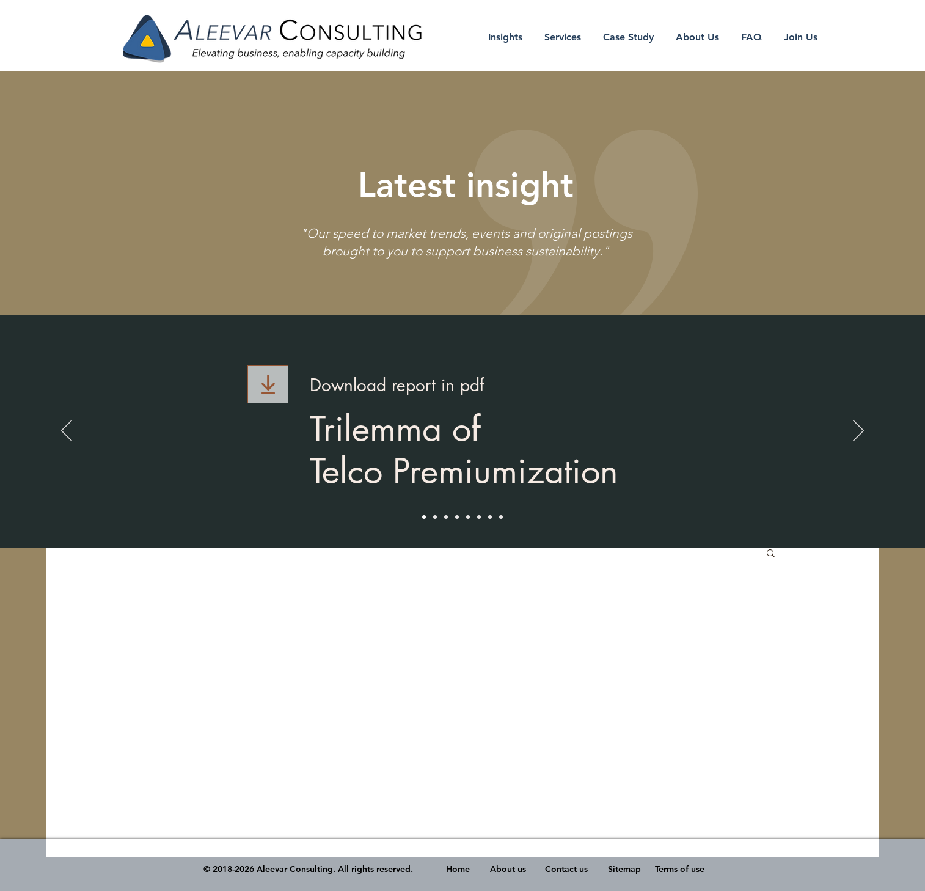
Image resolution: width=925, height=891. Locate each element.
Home (458, 869)
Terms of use (679, 869)
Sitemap (624, 869)
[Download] (267, 384)
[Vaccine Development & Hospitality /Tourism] (479, 517)
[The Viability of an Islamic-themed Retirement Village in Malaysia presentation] (446, 517)
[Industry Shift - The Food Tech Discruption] (468, 517)
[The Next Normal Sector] (435, 517)
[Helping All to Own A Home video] (457, 517)
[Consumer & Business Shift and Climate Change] (490, 517)
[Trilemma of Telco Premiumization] (424, 517)
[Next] (858, 431)
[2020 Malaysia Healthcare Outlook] (501, 517)
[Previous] (66, 431)
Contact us (566, 869)
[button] (771, 554)
